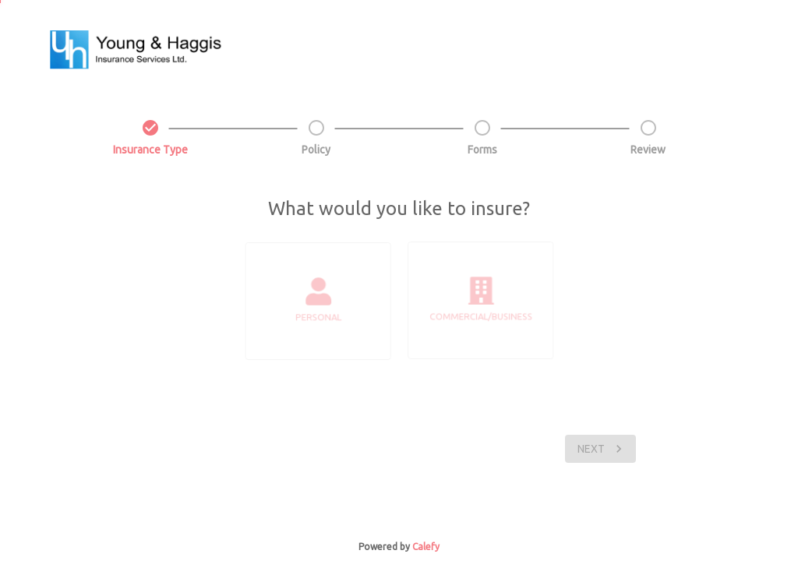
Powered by (384, 547)
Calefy (426, 547)
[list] (319, 301)
